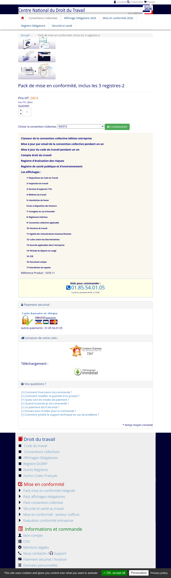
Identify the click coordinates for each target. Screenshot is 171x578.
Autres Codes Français (37, 475)
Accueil (25, 35)
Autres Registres (33, 469)
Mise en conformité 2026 (118, 18)
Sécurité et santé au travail (41, 508)
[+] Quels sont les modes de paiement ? (45, 399)
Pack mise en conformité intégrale (46, 490)
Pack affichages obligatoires (41, 496)
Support (58, 553)
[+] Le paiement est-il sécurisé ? (40, 407)
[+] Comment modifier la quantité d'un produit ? (50, 396)
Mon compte (30, 535)
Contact (120, 2)
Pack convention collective (40, 502)
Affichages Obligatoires (38, 457)
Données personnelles (38, 565)
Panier (149, 2)
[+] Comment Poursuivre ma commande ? (46, 392)
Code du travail (32, 445)
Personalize (139, 572)
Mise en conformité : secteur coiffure (48, 514)
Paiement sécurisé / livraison (42, 559)
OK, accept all (114, 572)
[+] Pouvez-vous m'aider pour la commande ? (48, 411)
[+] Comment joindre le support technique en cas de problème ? (60, 414)
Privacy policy (159, 572)
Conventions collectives (39, 451)
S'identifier (135, 2)
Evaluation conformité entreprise (45, 520)
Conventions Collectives (43, 18)
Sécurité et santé (62, 25)
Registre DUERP (32, 463)
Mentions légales (33, 547)
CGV (24, 541)
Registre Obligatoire (33, 25)
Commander (117, 127)
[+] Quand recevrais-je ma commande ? (45, 403)
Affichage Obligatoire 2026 (80, 18)
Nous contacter (33, 553)
